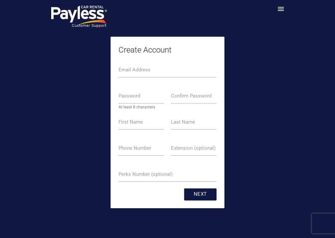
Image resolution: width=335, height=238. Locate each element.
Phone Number (134, 148)
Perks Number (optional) (145, 174)
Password (129, 96)
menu (281, 9)
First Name (130, 122)
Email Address (134, 70)
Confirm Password (191, 96)
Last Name (183, 122)
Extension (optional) (193, 148)
